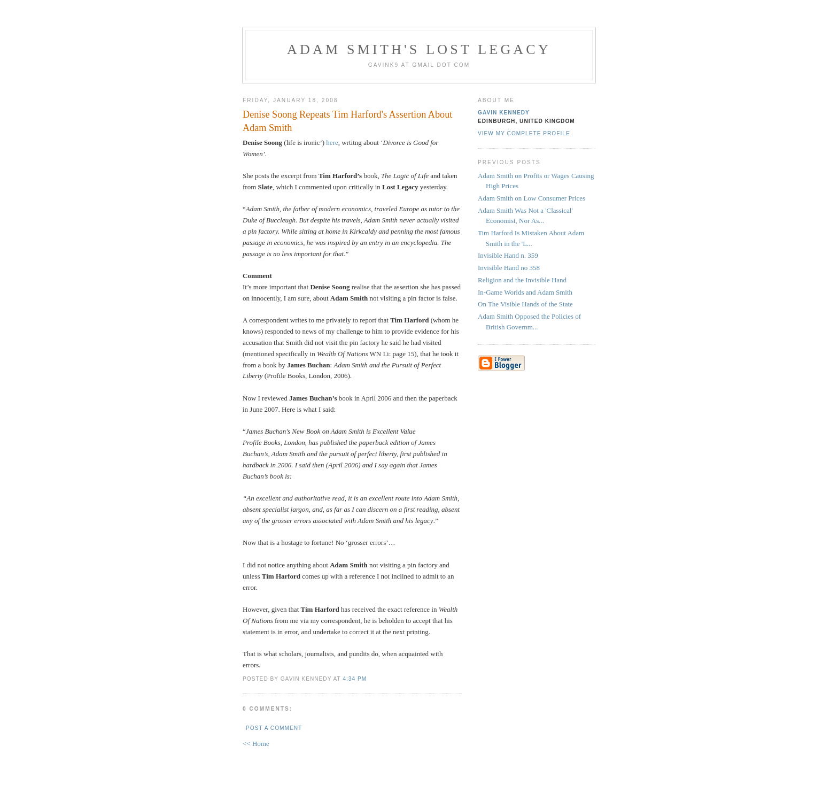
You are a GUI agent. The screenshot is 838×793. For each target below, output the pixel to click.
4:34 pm (355, 679)
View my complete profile (524, 133)
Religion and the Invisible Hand (522, 280)
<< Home (256, 744)
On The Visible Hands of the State (525, 304)
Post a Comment (274, 728)
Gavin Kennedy (504, 113)
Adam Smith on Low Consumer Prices (531, 198)
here (332, 142)
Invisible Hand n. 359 (508, 255)
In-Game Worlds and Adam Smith (525, 292)
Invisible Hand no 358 (509, 268)
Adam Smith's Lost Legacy (419, 49)
